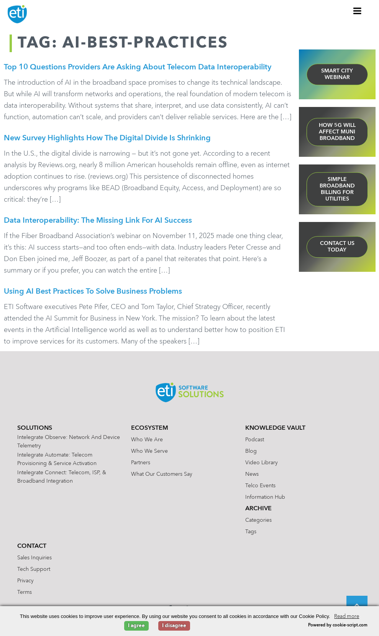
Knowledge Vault (275, 428)
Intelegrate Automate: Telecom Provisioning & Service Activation (57, 459)
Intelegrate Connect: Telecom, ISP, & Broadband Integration (61, 477)
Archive (258, 509)
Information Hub (265, 497)
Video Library (261, 462)
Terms (24, 592)
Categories (258, 520)
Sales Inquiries (34, 557)
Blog (251, 451)
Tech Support (33, 569)
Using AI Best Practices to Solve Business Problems (93, 292)
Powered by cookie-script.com (338, 625)
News (252, 474)
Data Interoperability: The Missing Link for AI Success (98, 221)
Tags (250, 531)
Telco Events (260, 485)
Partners (140, 462)
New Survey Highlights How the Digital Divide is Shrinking (107, 138)
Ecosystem (149, 428)
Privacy (25, 580)
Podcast (254, 439)
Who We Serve (149, 451)
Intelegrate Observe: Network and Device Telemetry (68, 442)
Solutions (34, 428)
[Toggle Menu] (357, 10)
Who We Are (147, 439)
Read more (346, 616)
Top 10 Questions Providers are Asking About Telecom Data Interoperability (137, 67)
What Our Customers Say (161, 474)
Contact (31, 546)
